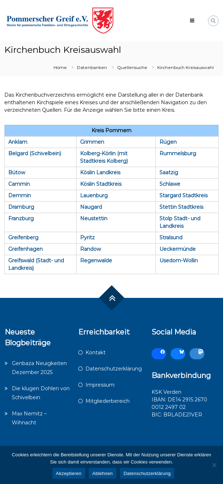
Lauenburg (94, 195)
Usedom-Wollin (178, 260)
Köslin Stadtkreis (100, 184)
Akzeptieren (69, 473)
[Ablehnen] (214, 465)
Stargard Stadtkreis (183, 195)
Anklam (17, 142)
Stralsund (170, 237)
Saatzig (168, 172)
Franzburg (21, 218)
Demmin (19, 195)
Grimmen (92, 142)
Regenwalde (96, 260)
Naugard (91, 207)
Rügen (168, 142)
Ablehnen (102, 473)
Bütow (16, 172)
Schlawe (169, 184)
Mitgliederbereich (107, 401)
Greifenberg (23, 237)
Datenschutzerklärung (113, 368)
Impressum (100, 385)
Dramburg (21, 207)
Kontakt (95, 352)
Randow (90, 249)
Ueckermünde (177, 249)
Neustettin (93, 218)
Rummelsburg (177, 153)
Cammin (19, 184)
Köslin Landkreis (100, 172)
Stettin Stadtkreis (181, 207)
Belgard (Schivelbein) (34, 153)
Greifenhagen (25, 249)
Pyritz (87, 237)
